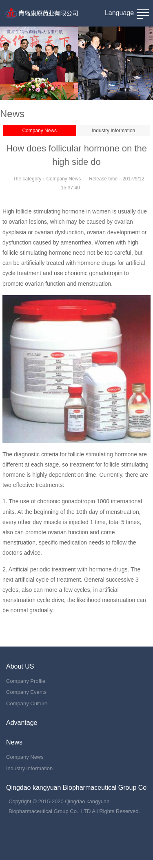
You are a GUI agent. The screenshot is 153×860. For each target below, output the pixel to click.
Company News (39, 130)
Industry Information (113, 130)
